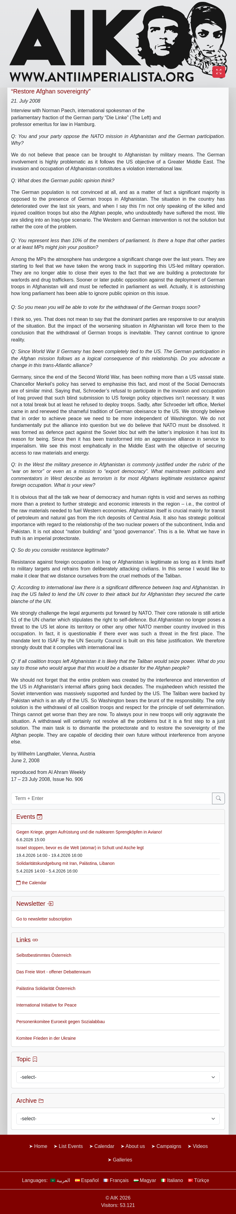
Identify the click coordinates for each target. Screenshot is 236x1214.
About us (135, 1146)
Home (40, 1146)
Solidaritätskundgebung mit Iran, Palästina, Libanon (65, 863)
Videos (200, 1146)
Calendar (104, 1146)
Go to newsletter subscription (44, 918)
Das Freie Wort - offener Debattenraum (53, 971)
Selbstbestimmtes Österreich (43, 955)
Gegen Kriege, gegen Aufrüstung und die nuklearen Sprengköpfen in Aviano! (89, 832)
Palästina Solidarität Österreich (45, 988)
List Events (71, 1146)
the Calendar (31, 882)
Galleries (122, 1159)
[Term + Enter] (111, 798)
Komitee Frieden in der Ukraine (46, 1038)
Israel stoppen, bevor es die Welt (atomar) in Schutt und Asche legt (80, 847)
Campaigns (168, 1146)
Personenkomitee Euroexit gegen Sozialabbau (60, 1021)
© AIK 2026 (117, 1197)
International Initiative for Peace (46, 1005)
